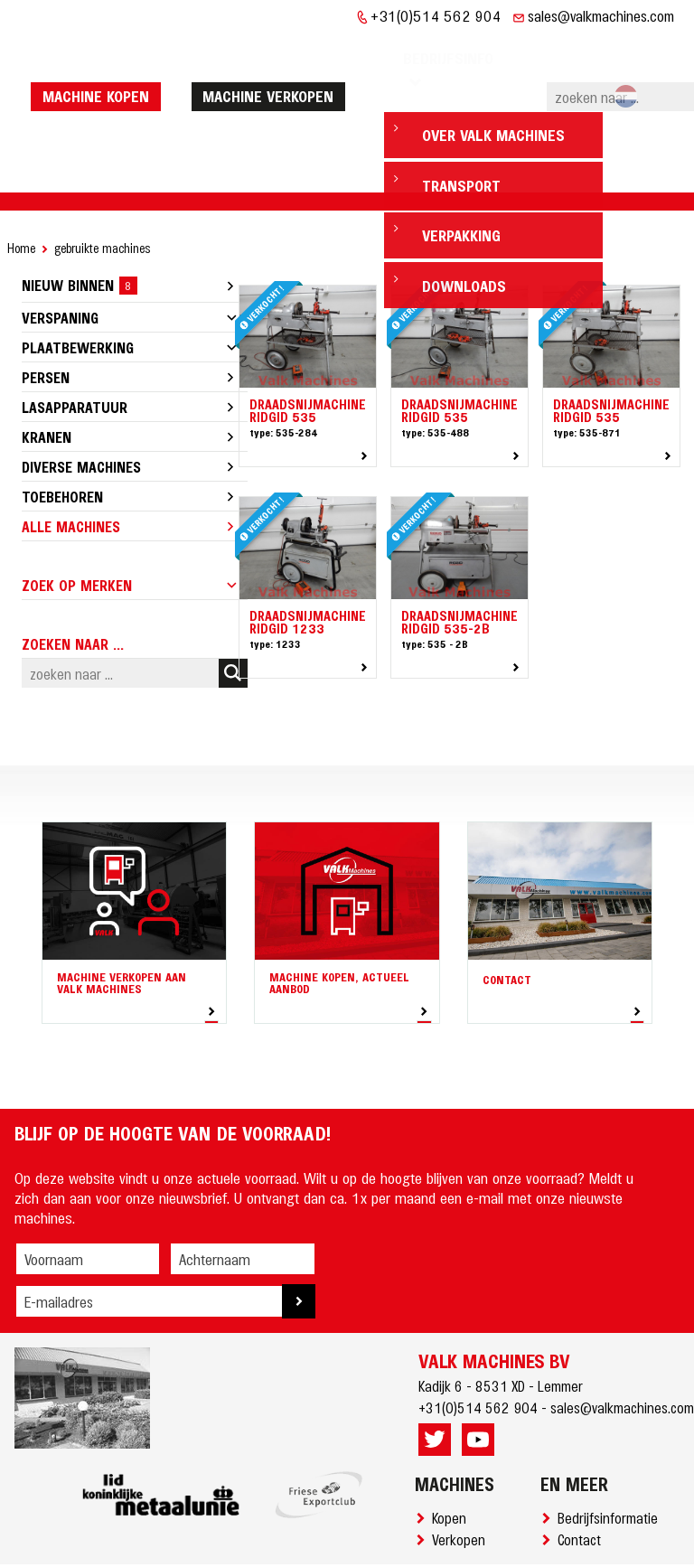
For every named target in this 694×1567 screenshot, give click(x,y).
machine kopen (98, 68)
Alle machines (71, 471)
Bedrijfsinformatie (611, 1462)
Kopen (452, 1462)
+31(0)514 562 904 (436, 15)
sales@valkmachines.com (601, 15)
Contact (583, 1484)
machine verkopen (270, 68)
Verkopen (462, 1484)
